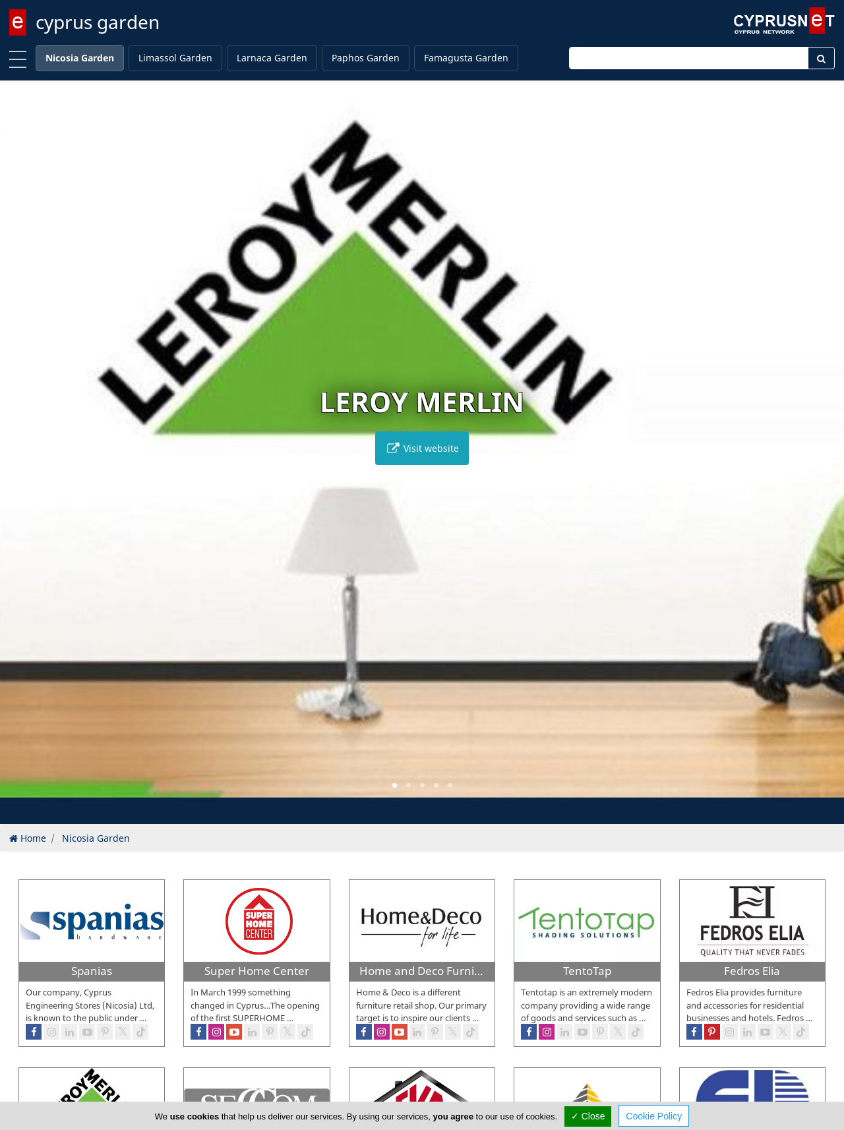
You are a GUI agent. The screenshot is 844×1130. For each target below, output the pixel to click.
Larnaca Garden (272, 58)
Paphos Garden (366, 58)
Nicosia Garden (79, 58)
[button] (395, 785)
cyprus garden (98, 21)
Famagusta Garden (466, 58)
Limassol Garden (175, 58)
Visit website (422, 448)
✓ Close (588, 1116)
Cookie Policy (654, 1116)
